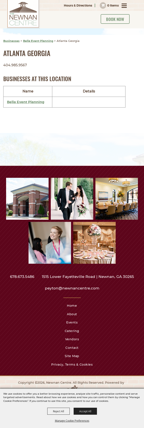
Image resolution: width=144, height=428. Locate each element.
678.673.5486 (22, 276)
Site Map (72, 356)
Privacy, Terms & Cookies (72, 364)
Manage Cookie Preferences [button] (72, 420)
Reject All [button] (58, 411)
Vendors (72, 339)
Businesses (11, 41)
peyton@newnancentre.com (72, 288)
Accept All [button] (85, 411)
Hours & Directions (78, 5)
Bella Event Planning (38, 41)
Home (72, 306)
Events (72, 322)
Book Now (115, 19)
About (72, 314)
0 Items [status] (113, 5)
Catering (72, 331)
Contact (72, 348)
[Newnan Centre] (23, 14)
